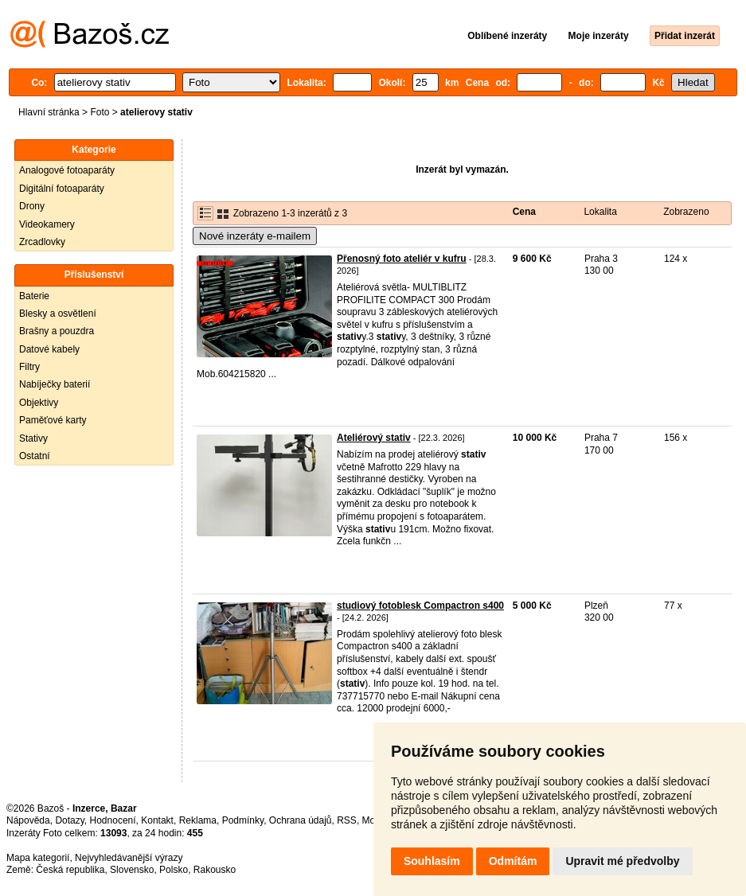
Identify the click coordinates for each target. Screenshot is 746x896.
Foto (99, 112)
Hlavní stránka (49, 112)
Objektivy (38, 402)
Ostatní (34, 456)
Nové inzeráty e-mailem (255, 236)
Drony (32, 206)
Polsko (173, 869)
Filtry (29, 366)
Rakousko (214, 869)
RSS (347, 820)
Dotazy (69, 820)
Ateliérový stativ (374, 437)
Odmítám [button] (513, 861)
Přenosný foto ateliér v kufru (402, 258)
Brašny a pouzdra (56, 331)
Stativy (33, 438)
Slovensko (132, 869)
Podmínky (243, 820)
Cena (524, 211)
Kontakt (157, 820)
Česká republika (70, 869)
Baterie (34, 296)
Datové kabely (49, 349)
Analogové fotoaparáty (67, 170)
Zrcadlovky (42, 241)
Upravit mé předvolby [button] (622, 861)
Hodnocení (113, 820)
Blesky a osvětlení (57, 313)
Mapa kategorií (37, 857)
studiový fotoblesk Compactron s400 (420, 605)
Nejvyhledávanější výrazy (128, 857)
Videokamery (47, 224)
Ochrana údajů (300, 820)
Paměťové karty (53, 420)
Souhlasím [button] (432, 861)
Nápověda (28, 820)
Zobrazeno (686, 211)
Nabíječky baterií (54, 384)
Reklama (198, 820)
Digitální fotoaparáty (61, 188)
